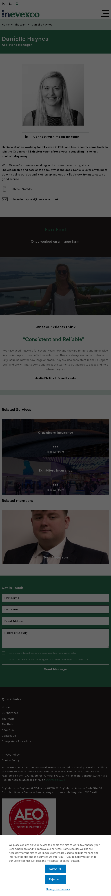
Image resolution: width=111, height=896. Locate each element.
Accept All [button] (55, 869)
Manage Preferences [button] (58, 889)
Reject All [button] (54, 879)
